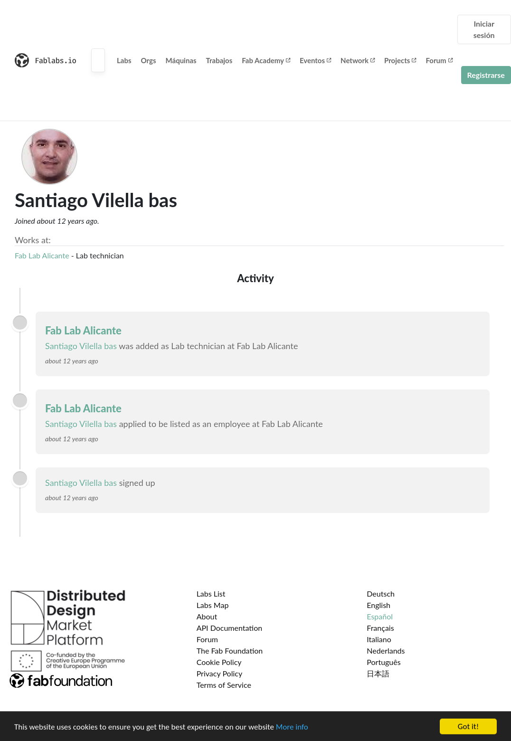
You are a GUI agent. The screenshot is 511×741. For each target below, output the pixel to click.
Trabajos (219, 60)
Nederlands (386, 650)
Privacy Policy (220, 673)
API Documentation (230, 627)
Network (358, 60)
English (378, 604)
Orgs (148, 60)
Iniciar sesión (484, 29)
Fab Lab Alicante (42, 255)
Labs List (211, 593)
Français (380, 627)
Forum (439, 60)
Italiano (379, 639)
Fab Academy (266, 60)
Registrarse (486, 74)
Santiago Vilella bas (81, 346)
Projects (400, 60)
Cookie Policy (219, 661)
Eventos (315, 60)
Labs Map (213, 604)
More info (292, 728)
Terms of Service (224, 684)
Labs (124, 60)
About (207, 616)
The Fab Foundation (230, 650)
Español (380, 616)
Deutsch (381, 593)
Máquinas (181, 60)
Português (383, 661)
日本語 (378, 673)
